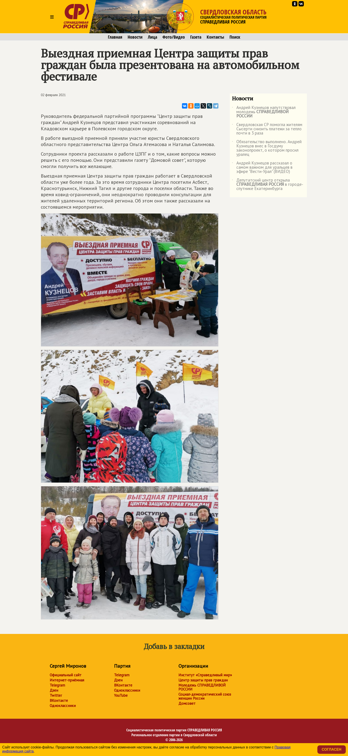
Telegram (57, 685)
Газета (195, 37)
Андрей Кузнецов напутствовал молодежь (264, 112)
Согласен (331, 749)
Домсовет (187, 703)
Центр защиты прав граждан (203, 680)
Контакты (215, 37)
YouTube (121, 695)
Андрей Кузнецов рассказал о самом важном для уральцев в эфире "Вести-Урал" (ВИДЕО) (262, 167)
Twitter (56, 695)
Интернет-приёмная (67, 680)
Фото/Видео (173, 37)
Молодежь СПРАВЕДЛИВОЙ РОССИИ (202, 687)
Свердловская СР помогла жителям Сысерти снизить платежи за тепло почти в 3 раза (267, 129)
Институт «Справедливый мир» (205, 675)
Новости (135, 37)
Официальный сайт (65, 675)
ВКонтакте (59, 701)
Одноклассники (63, 706)
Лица (152, 37)
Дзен (54, 690)
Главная (115, 37)
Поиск (234, 37)
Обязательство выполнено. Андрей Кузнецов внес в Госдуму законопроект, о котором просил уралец (267, 148)
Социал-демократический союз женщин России (204, 696)
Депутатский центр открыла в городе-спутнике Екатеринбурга (267, 184)
